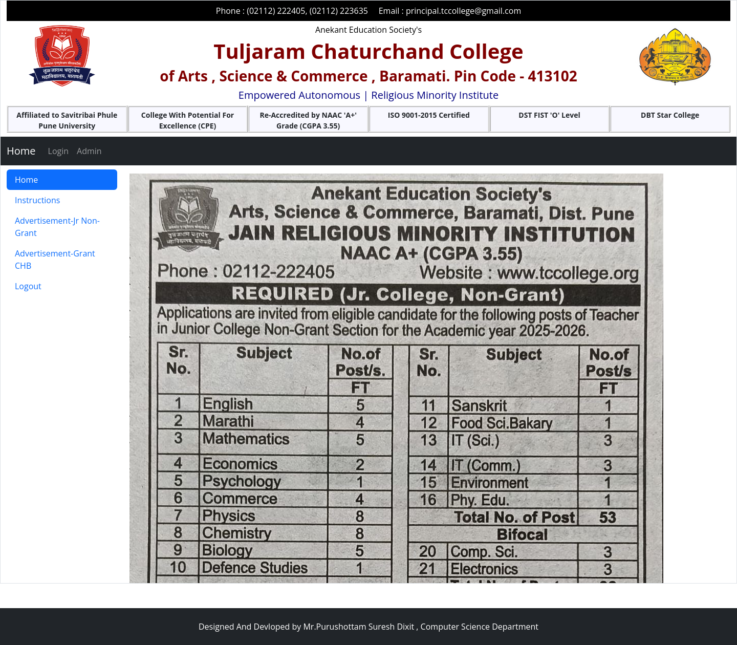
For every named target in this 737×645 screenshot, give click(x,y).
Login (58, 151)
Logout (28, 286)
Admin (89, 151)
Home (21, 151)
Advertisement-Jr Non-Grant (57, 227)
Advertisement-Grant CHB (55, 259)
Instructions (37, 200)
